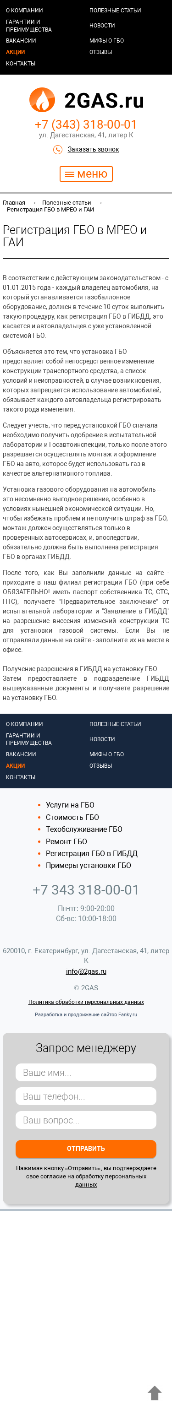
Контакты (20, 63)
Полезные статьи (115, 10)
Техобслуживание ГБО (84, 829)
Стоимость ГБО (72, 817)
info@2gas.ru (86, 971)
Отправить (86, 1148)
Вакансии (21, 41)
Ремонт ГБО (66, 841)
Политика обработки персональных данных (86, 1002)
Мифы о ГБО (106, 41)
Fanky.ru (127, 1015)
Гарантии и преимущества (29, 26)
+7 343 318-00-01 (86, 890)
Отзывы (100, 52)
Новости (102, 25)
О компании (24, 10)
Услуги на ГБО (70, 805)
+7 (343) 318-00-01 (86, 124)
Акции (15, 52)
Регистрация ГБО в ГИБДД (92, 853)
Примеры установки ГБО (88, 865)
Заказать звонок (93, 149)
